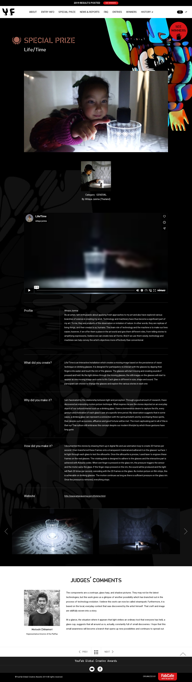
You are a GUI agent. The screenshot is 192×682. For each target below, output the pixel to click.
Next (185, 531)
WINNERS (131, 12)
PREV (83, 651)
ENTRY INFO (47, 12)
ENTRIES (117, 12)
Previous (6, 531)
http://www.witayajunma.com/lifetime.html (84, 496)
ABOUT (33, 12)
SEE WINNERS (110, 3)
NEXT (109, 651)
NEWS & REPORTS (89, 12)
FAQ (106, 12)
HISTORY (146, 12)
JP (186, 12)
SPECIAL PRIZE (66, 12)
